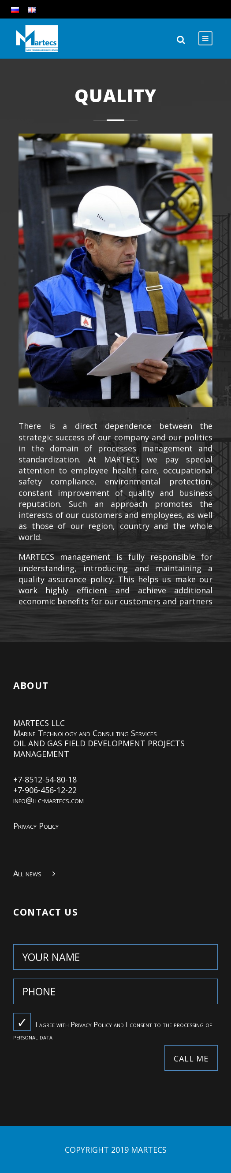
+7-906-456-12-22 (45, 790)
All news (27, 873)
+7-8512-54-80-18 (45, 779)
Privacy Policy (36, 825)
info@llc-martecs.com (48, 800)
